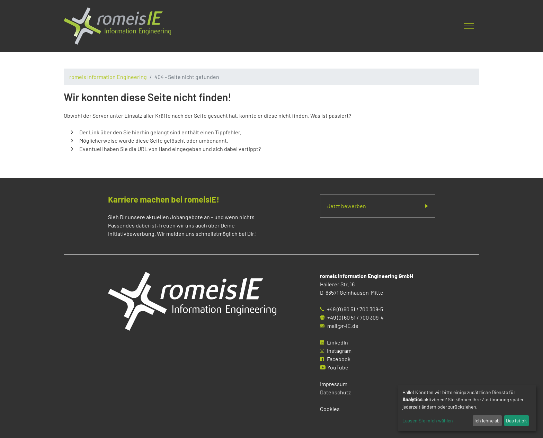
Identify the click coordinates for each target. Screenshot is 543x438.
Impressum (333, 384)
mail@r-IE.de (342, 325)
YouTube (337, 367)
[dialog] (467, 408)
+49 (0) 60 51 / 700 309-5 (355, 309)
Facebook (338, 359)
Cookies (330, 408)
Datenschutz (335, 392)
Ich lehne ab (487, 420)
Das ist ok (516, 420)
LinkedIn (337, 342)
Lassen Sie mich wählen (427, 420)
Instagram (339, 350)
